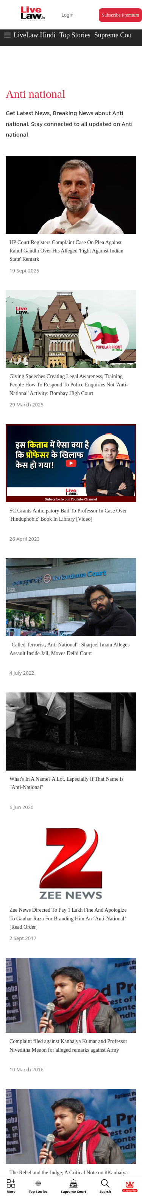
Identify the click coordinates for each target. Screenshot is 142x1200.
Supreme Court (115, 35)
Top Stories (74, 35)
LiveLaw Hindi (34, 35)
